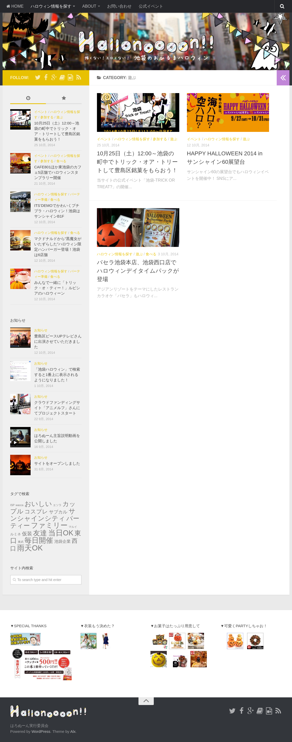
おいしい (38, 504)
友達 (40, 533)
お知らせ (40, 330)
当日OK (60, 533)
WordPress (40, 731)
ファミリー (49, 525)
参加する (160, 139)
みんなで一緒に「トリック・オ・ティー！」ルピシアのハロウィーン (57, 287)
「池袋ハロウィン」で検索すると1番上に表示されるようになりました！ (57, 374)
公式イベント (151, 6)
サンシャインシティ (42, 514)
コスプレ (36, 511)
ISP (12, 505)
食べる (151, 254)
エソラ (57, 505)
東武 (20, 541)
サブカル (58, 511)
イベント (104, 139)
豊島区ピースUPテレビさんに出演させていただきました (58, 341)
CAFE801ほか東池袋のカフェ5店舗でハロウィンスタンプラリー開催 (57, 172)
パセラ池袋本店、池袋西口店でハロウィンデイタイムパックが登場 (138, 270)
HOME (14, 6)
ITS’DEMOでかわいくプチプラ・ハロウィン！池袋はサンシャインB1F (57, 210)
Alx (72, 731)
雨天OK (30, 548)
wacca (19, 505)
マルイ (73, 526)
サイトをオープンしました (57, 463)
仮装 (27, 533)
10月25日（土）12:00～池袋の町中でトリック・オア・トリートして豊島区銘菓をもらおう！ (137, 161)
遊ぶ (173, 139)
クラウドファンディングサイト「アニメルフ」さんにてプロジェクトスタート (57, 407)
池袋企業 (62, 541)
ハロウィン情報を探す (51, 6)
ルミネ (15, 534)
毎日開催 (38, 540)
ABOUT (89, 6)
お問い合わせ (119, 6)
